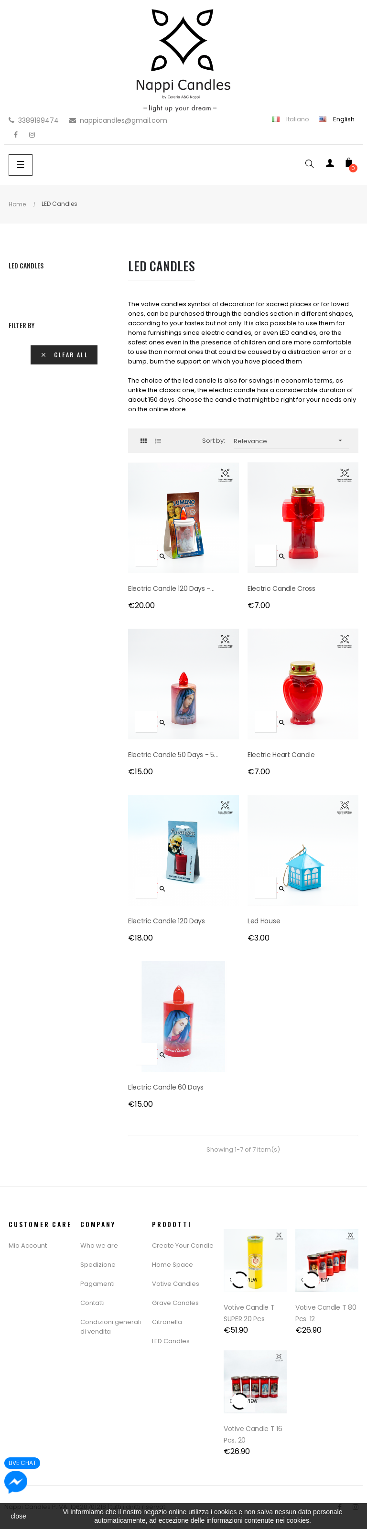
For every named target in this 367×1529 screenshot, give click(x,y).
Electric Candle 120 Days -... (171, 588)
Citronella (167, 1321)
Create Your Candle (183, 1245)
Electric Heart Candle (281, 754)
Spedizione (98, 1264)
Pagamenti (97, 1283)
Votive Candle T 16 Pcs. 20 (253, 1434)
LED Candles (26, 265)
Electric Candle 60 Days (166, 1087)
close (18, 1516)
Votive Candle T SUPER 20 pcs (249, 1313)
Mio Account (28, 1245)
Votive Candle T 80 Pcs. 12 (325, 1313)
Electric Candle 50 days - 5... (173, 754)
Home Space (172, 1264)
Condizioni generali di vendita (110, 1326)
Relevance (291, 440)
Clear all (64, 355)
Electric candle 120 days (166, 921)
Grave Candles (175, 1302)
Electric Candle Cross (281, 588)
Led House (264, 921)
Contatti (92, 1302)
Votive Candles (175, 1283)
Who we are (99, 1245)
